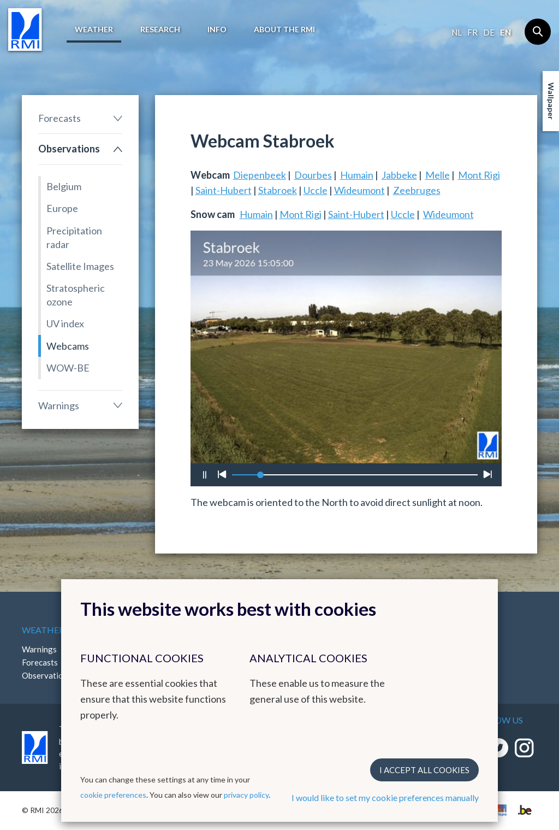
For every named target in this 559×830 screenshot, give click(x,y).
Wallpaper (551, 101)
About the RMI (284, 29)
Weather (94, 29)
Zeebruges (417, 190)
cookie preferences (113, 794)
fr (472, 32)
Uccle (316, 190)
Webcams (67, 346)
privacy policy (246, 794)
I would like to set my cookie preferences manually (385, 797)
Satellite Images (80, 266)
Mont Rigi (479, 175)
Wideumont (359, 190)
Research (160, 29)
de (489, 32)
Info (217, 29)
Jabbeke (399, 175)
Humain (356, 175)
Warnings (58, 405)
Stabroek (277, 190)
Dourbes (313, 175)
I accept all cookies (424, 770)
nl (456, 32)
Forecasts (59, 118)
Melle (437, 175)
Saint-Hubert (223, 190)
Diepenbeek (259, 175)
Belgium (63, 186)
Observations (69, 149)
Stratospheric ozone (75, 295)
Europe (62, 208)
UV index (65, 323)
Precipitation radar (74, 237)
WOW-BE (68, 368)
